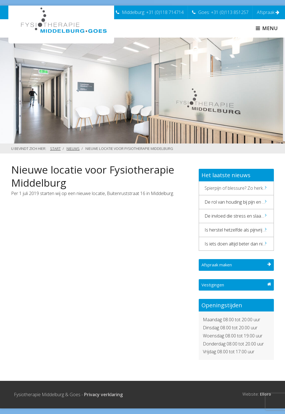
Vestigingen (236, 285)
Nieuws (73, 148)
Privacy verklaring (103, 394)
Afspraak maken (236, 264)
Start (55, 148)
